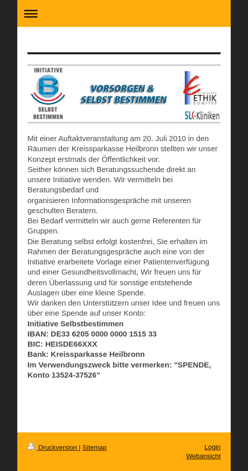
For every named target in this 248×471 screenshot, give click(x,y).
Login (212, 447)
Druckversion (53, 447)
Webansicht (203, 456)
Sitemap (94, 447)
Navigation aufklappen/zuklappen (124, 13)
